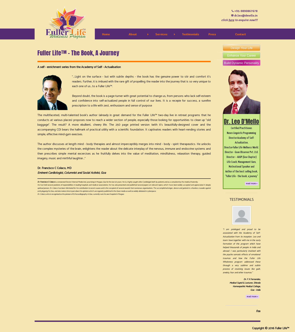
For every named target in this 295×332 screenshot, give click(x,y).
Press (212, 34)
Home (106, 34)
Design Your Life (238, 47)
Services (161, 34)
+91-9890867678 (246, 11)
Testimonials (190, 34)
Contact (240, 34)
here (231, 20)
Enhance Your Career (239, 54)
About (133, 34)
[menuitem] (112, 34)
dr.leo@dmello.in (246, 15)
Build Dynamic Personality (241, 62)
